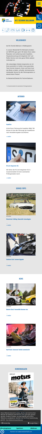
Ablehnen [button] (33, 428)
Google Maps (33, 423)
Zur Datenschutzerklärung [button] (14, 420)
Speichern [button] (19, 428)
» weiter (8, 136)
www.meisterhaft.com (25, 431)
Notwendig (6, 423)
